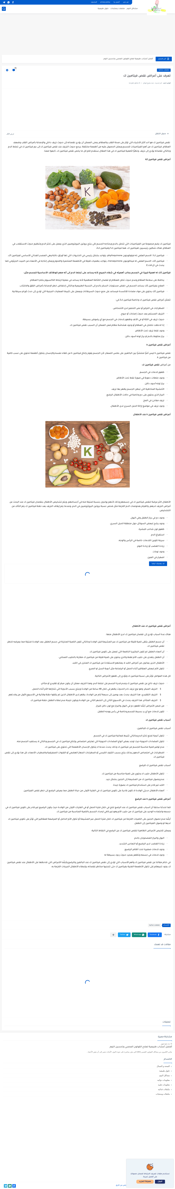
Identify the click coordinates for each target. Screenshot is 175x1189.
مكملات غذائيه (164, 70)
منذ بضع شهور (165, 1044)
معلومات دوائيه (163, 1080)
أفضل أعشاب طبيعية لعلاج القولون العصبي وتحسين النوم (128, 59)
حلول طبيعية (103, 9)
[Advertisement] (87, 34)
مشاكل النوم (132, 9)
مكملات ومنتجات (117, 9)
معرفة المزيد (145, 1182)
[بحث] (4, 9)
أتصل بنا (117, 2)
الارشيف (94, 2)
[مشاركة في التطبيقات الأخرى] (113, 934)
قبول (160, 1182)
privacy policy (105, 2)
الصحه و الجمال (163, 1066)
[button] (155, 934)
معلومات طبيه (164, 1085)
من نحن (125, 2)
